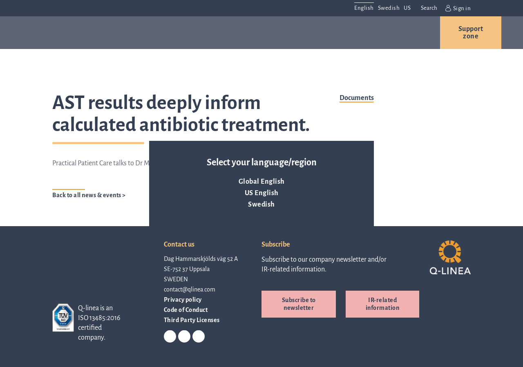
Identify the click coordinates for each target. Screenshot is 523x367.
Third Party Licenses (192, 320)
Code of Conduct (186, 310)
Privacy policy (183, 299)
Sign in (458, 8)
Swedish (261, 204)
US (407, 8)
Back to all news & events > (89, 195)
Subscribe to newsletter (299, 304)
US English (262, 193)
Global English (262, 181)
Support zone (470, 32)
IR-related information (383, 304)
